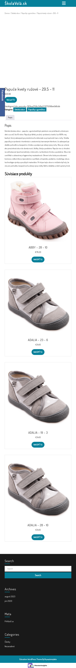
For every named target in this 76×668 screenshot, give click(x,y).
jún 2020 (8, 601)
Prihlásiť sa (9, 621)
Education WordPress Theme (30, 659)
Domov (7, 13)
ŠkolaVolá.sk (16, 3)
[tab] (64, 3)
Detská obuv (15, 13)
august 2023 (10, 596)
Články (7, 641)
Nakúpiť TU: (11, 100)
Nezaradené (10, 646)
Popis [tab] (10, 117)
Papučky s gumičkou (28, 13)
